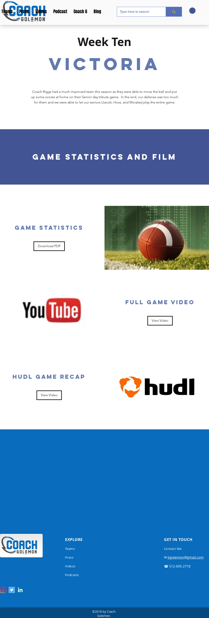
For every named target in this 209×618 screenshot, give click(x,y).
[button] (192, 10)
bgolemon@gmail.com (186, 557)
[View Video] (160, 320)
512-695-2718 (179, 566)
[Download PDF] (49, 246)
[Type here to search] (138, 11)
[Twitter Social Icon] (12, 590)
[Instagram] (3, 590)
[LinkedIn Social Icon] (20, 590)
